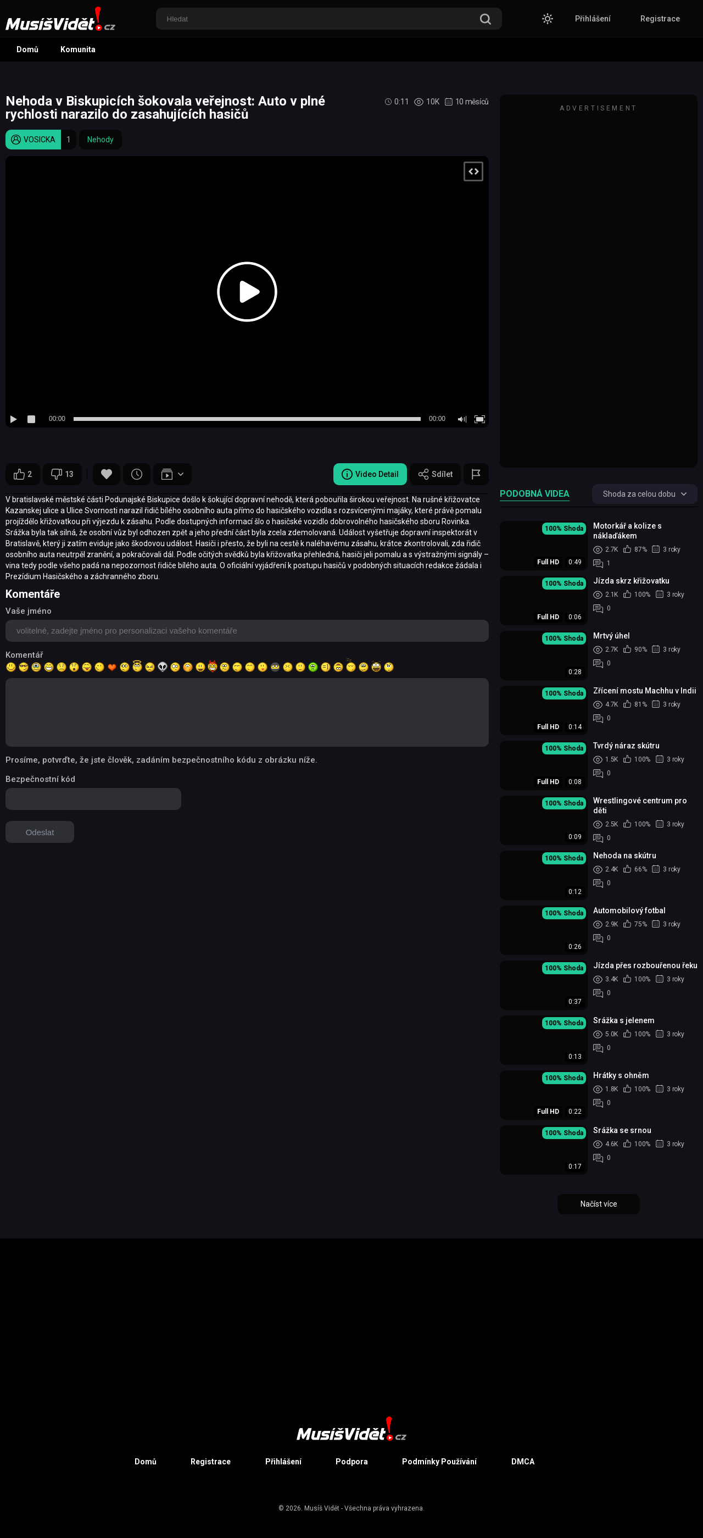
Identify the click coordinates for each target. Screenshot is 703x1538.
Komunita (78, 49)
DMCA (522, 1461)
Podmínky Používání (439, 1461)
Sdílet (435, 474)
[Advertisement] (598, 286)
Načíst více (599, 1204)
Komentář (24, 655)
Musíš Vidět (321, 1508)
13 (62, 474)
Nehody (100, 139)
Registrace (660, 18)
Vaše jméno (28, 611)
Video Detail (370, 474)
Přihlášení (593, 18)
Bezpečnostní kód (40, 779)
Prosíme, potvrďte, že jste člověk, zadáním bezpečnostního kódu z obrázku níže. (161, 760)
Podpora (352, 1461)
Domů (27, 49)
